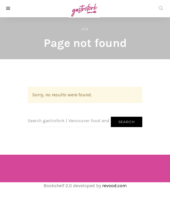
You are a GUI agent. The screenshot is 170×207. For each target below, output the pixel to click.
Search (126, 122)
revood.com (114, 185)
